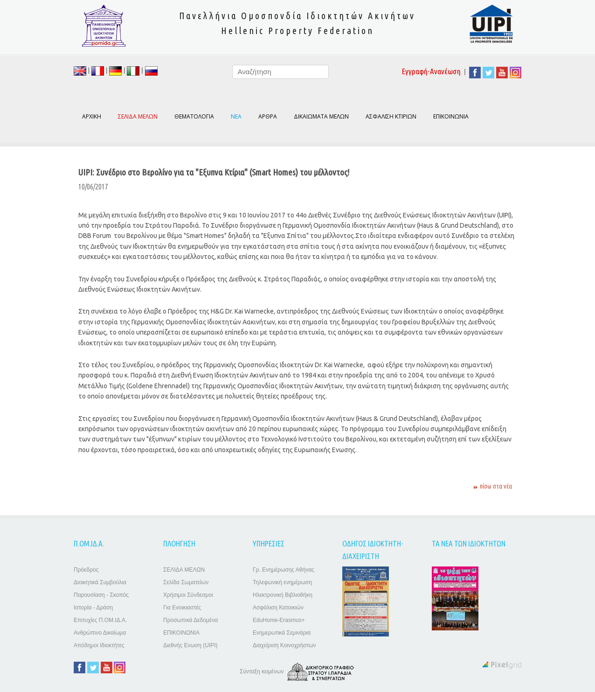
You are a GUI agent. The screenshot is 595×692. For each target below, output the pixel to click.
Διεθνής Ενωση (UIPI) (190, 645)
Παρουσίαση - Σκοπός (101, 595)
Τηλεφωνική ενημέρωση (282, 582)
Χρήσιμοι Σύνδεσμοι (188, 595)
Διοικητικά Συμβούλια (100, 582)
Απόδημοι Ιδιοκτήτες (99, 645)
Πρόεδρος (86, 569)
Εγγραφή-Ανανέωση (431, 71)
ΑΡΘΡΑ (267, 116)
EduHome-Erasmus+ (279, 620)
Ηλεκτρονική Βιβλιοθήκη (282, 595)
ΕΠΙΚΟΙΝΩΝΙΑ (451, 116)
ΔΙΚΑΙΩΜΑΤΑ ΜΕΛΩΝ (321, 116)
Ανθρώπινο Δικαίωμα (100, 632)
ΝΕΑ (236, 116)
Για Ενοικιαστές (182, 607)
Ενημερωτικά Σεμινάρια (282, 632)
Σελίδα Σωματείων (185, 582)
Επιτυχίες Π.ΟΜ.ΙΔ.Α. (100, 620)
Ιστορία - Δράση (93, 607)
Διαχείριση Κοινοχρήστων (284, 645)
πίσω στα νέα (496, 486)
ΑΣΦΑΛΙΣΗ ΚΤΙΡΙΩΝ (391, 116)
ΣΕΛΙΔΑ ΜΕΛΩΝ (184, 569)
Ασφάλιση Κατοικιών (278, 607)
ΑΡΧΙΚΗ (91, 116)
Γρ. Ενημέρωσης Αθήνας (283, 569)
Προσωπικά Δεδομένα (190, 620)
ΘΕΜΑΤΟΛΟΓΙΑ (194, 116)
